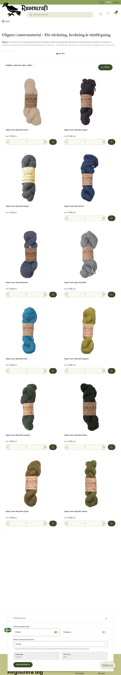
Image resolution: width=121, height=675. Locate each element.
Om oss (78, 672)
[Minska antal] (8, 143)
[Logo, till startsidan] (25, 10)
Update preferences (23, 664)
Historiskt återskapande (92, 22)
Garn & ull (35, 22)
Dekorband (23, 22)
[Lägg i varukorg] (53, 143)
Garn (24, 67)
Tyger (4, 22)
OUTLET (109, 22)
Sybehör (13, 22)
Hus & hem (74, 22)
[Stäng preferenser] (106, 618)
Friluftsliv (63, 22)
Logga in (102, 672)
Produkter (9, 67)
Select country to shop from (23, 639)
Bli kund (116, 2)
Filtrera (107, 68)
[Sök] (31, 15)
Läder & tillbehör (49, 22)
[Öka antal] (45, 143)
